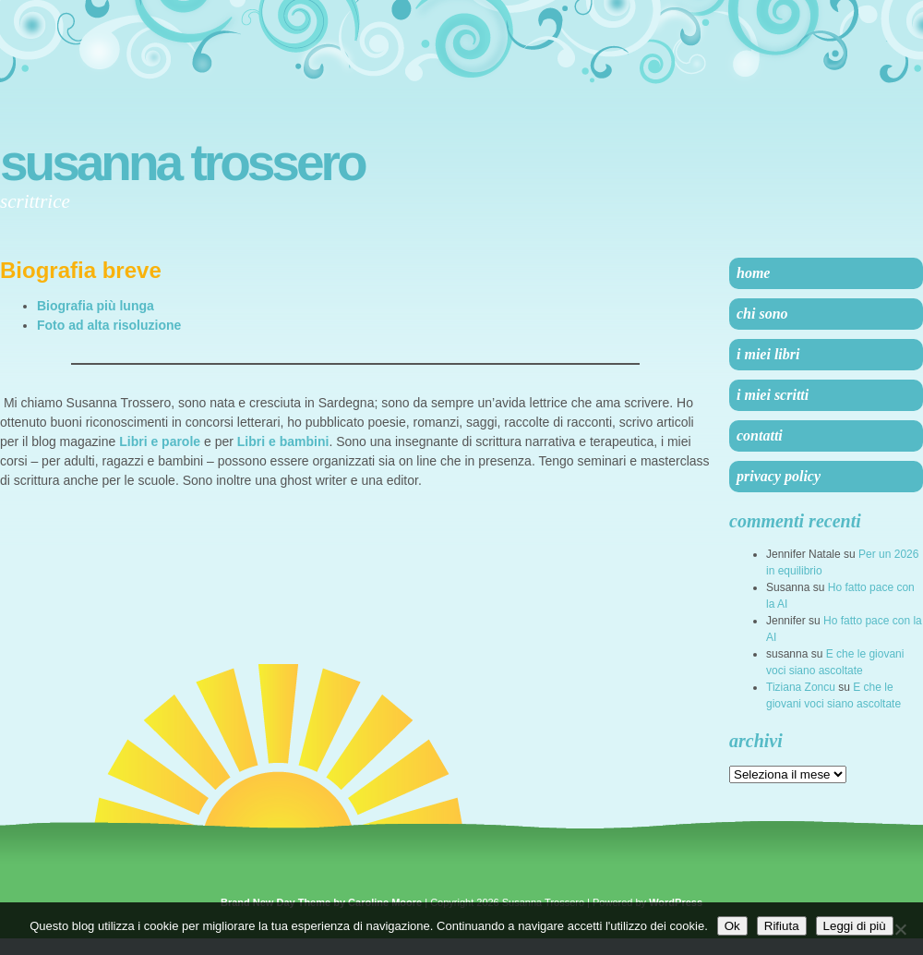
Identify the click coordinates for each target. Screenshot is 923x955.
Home (753, 273)
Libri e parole (159, 441)
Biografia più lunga (95, 305)
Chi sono (762, 313)
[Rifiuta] (900, 929)
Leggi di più (854, 926)
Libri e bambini (283, 441)
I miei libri (768, 354)
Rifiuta (781, 926)
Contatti (760, 435)
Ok (732, 926)
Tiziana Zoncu (800, 687)
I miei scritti (773, 395)
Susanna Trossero (182, 162)
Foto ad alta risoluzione (109, 325)
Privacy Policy (779, 476)
